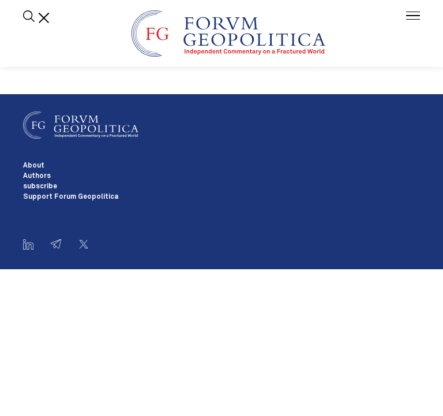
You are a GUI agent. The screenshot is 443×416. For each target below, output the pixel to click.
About (33, 165)
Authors (37, 176)
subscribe (40, 186)
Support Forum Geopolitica (70, 197)
